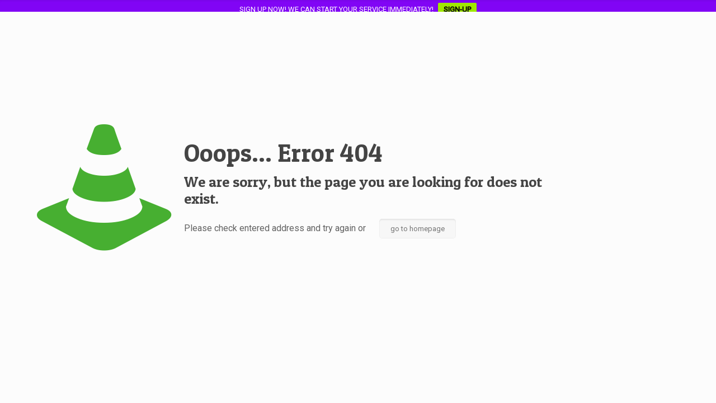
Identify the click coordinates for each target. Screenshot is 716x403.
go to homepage (417, 228)
